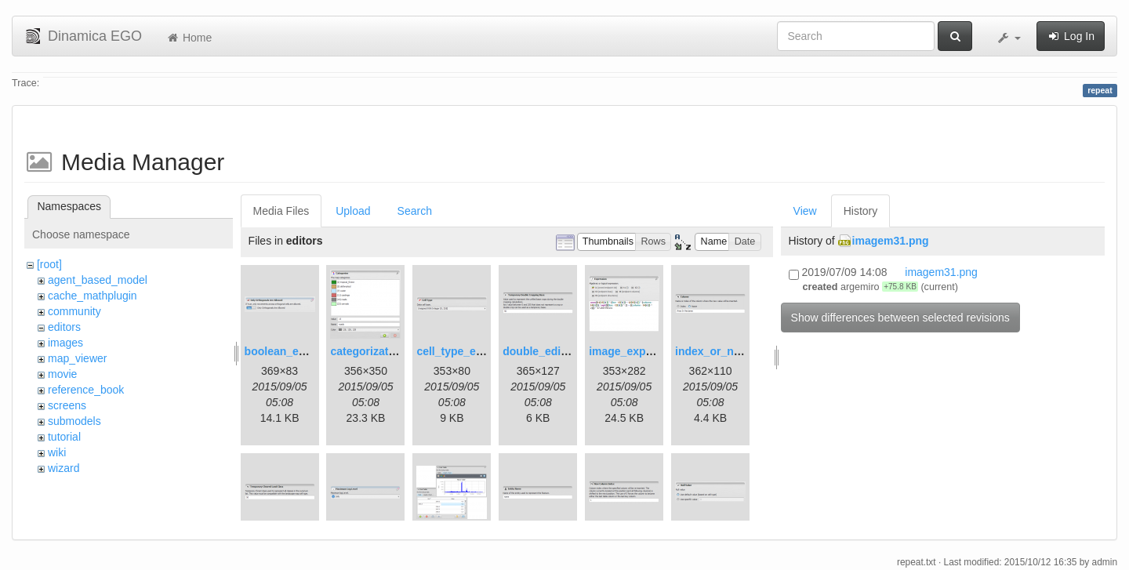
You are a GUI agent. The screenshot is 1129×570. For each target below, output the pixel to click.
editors (64, 327)
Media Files (281, 211)
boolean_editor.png (295, 351)
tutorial (64, 436)
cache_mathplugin (92, 295)
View (805, 211)
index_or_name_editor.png (745, 351)
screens (67, 405)
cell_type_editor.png (469, 351)
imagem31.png (890, 240)
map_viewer (77, 358)
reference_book (86, 389)
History (861, 211)
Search (415, 211)
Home (188, 37)
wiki (57, 452)
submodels (74, 421)
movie (62, 374)
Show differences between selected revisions (900, 317)
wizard (63, 468)
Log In (1071, 36)
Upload (353, 211)
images (65, 342)
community (74, 311)
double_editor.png (550, 351)
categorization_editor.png (396, 351)
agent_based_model (97, 280)
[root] (49, 264)
